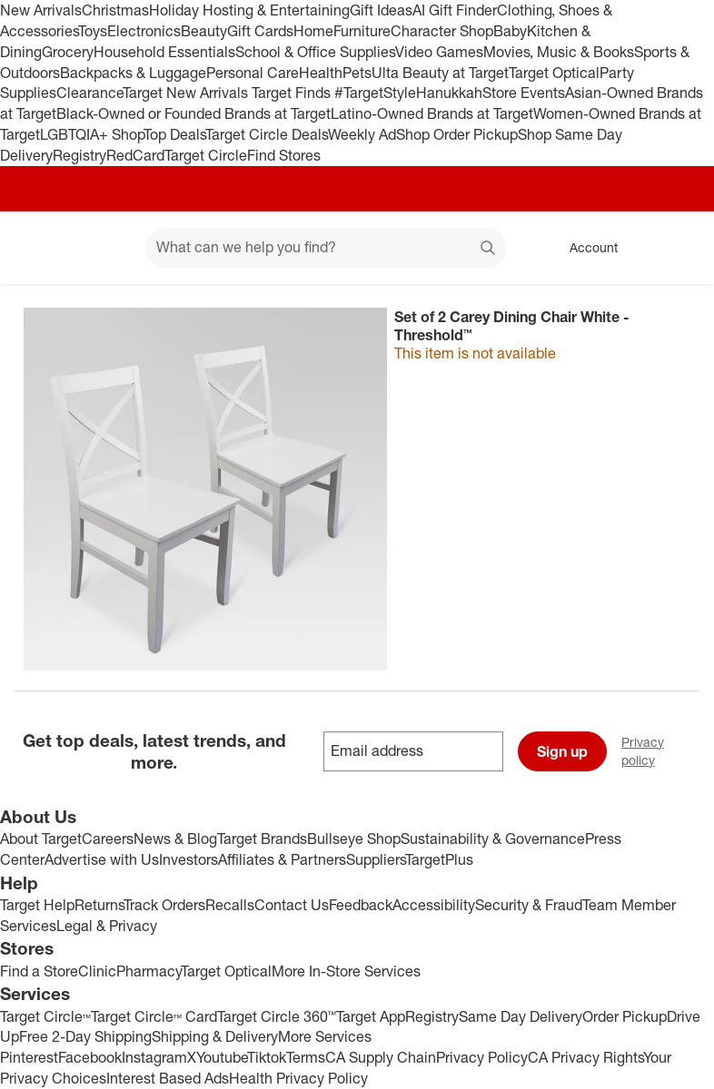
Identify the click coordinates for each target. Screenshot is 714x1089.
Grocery (68, 52)
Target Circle (205, 155)
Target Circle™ (45, 1016)
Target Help (37, 905)
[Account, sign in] (584, 248)
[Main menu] (104, 248)
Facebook (90, 1057)
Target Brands (262, 838)
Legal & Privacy (106, 926)
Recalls (229, 905)
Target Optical (554, 73)
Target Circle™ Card (154, 1016)
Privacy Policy (482, 1057)
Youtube (221, 1057)
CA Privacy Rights (585, 1057)
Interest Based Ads (167, 1078)
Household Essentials (164, 52)
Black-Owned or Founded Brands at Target (193, 113)
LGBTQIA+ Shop (92, 134)
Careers (108, 838)
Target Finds (293, 92)
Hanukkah (449, 92)
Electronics (144, 31)
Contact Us (291, 905)
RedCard (135, 155)
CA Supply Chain (380, 1057)
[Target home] (40, 248)
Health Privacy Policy (298, 1078)
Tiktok (266, 1057)
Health (320, 73)
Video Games (439, 52)
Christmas (115, 10)
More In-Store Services (346, 971)
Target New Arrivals (187, 92)
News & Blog (175, 838)
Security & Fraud (528, 905)
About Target (41, 838)
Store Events (523, 92)
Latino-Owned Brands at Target (432, 113)
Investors (188, 859)
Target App (370, 1016)
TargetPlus (439, 859)
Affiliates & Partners (282, 859)
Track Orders (164, 905)
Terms (305, 1057)
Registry (79, 155)
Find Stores (284, 155)
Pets (357, 73)
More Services (325, 1036)
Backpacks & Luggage (133, 73)
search (488, 249)
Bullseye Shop (354, 838)
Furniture (362, 31)
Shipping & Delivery (215, 1036)
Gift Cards (260, 31)
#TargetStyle (375, 92)
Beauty (204, 31)
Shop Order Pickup (457, 134)
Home (313, 31)
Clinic (97, 971)
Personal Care (252, 73)
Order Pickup (624, 1016)
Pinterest (29, 1057)
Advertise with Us (102, 859)
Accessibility (433, 905)
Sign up (562, 751)
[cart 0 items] (676, 248)
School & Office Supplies (315, 52)
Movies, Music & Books (558, 52)
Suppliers (375, 859)
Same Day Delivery (520, 1016)
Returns (99, 905)
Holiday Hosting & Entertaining (249, 10)
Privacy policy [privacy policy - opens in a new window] (667, 751)
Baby (510, 31)
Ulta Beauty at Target (440, 73)
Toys (92, 31)
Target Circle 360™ (276, 1016)
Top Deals (174, 134)
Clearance (89, 92)
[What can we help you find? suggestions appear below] (325, 248)
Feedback (360, 905)
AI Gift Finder (454, 10)
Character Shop (442, 31)
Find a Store (39, 971)
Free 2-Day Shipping (85, 1036)
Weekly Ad (362, 134)
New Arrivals (41, 10)
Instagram (154, 1057)
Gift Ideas (381, 10)
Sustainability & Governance (493, 838)
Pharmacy (148, 971)
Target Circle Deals (266, 134)
